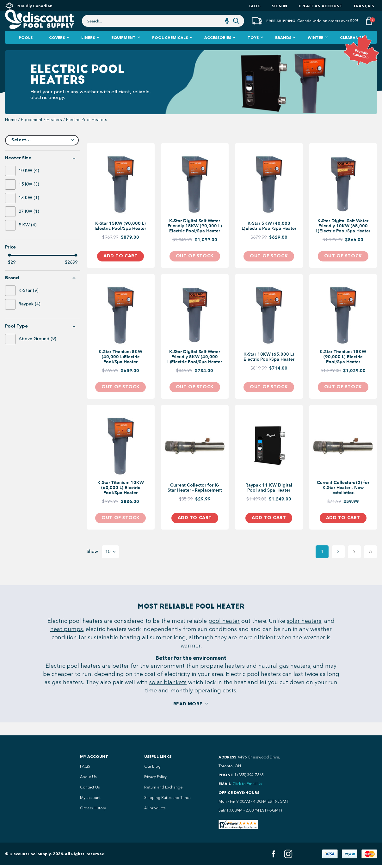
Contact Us (90, 787)
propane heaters (222, 678)
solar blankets (168, 695)
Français (364, 5)
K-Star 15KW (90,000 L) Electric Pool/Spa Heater (120, 239)
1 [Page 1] (322, 564)
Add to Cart (120, 269)
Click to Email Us (247, 784)
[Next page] (354, 564)
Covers (57, 50)
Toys (253, 50)
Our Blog (152, 766)
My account (90, 797)
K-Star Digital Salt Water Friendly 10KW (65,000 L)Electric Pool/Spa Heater (343, 239)
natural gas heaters (284, 678)
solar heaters (304, 633)
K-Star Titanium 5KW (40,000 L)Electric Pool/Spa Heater (120, 369)
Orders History (93, 808)
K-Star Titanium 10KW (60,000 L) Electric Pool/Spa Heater (120, 500)
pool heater (224, 633)
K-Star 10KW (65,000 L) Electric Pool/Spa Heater (268, 370)
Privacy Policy (155, 777)
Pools (26, 50)
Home (11, 132)
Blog (255, 5)
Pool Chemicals (170, 50)
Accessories (217, 50)
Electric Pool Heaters (86, 132)
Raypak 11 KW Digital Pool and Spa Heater (268, 501)
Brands (283, 50)
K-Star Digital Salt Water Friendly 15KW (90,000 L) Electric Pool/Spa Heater (195, 239)
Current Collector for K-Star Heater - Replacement (195, 501)
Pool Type (16, 339)
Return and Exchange (163, 787)
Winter (315, 50)
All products (154, 808)
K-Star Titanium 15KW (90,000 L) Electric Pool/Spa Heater (343, 369)
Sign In (279, 5)
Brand (12, 290)
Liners (88, 50)
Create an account (320, 5)
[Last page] (370, 564)
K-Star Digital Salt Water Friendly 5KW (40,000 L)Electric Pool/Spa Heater (194, 369)
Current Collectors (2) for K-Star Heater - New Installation (343, 500)
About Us (88, 777)
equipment (31, 132)
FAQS (85, 766)
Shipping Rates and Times (167, 797)
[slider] (9, 268)
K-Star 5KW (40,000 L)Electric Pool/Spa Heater (269, 239)
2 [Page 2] (338, 564)
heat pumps (66, 642)
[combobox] (163, 29)
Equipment (123, 50)
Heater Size (18, 171)
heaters (54, 132)
